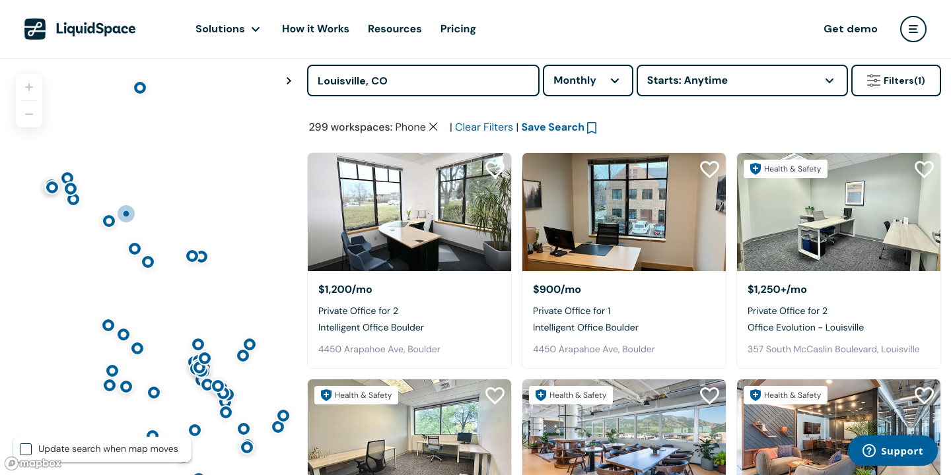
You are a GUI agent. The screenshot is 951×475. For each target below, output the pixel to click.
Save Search (552, 127)
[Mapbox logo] (33, 463)
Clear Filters (484, 127)
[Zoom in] (29, 87)
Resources (395, 29)
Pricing (458, 29)
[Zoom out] (29, 114)
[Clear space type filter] (433, 127)
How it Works (315, 29)
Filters (896, 80)
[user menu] (913, 29)
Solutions (220, 29)
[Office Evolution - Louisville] (838, 212)
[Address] (423, 80)
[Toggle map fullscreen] (288, 81)
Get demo (851, 29)
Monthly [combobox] (574, 80)
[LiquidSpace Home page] (80, 29)
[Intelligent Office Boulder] (409, 212)
